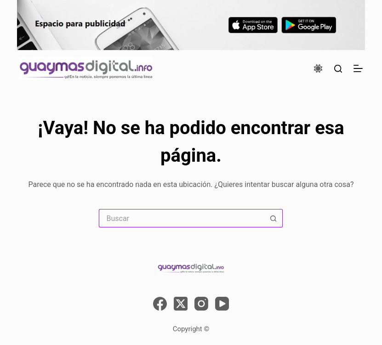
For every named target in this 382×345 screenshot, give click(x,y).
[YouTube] (222, 304)
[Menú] (358, 68)
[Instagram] (201, 304)
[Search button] (273, 218)
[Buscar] (338, 69)
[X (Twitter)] (181, 304)
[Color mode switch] (318, 68)
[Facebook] (160, 304)
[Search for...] (181, 218)
